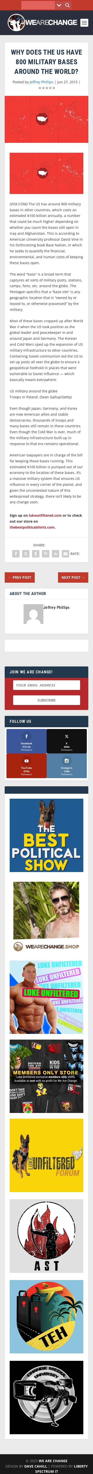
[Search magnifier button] (67, 5)
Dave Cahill (35, 1466)
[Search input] (39, 5)
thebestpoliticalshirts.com (32, 527)
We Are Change (53, 1460)
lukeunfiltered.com (45, 515)
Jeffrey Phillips (41, 82)
